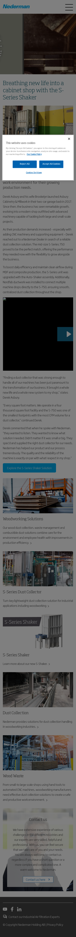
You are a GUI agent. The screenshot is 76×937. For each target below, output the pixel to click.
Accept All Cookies (51, 164)
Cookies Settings (34, 173)
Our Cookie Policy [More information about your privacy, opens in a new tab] (34, 154)
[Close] (69, 139)
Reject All (25, 164)
